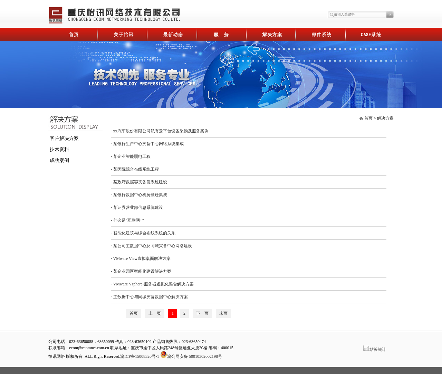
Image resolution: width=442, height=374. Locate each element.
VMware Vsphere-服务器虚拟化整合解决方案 (153, 284)
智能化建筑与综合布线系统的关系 (144, 233)
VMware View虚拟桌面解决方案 (142, 258)
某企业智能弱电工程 (132, 156)
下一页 (202, 313)
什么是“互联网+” (128, 220)
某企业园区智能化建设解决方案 (142, 271)
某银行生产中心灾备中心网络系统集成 (148, 143)
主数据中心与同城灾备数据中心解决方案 (150, 296)
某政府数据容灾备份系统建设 (140, 182)
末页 (223, 313)
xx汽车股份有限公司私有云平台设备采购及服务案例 (161, 131)
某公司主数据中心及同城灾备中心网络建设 (152, 245)
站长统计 (377, 349)
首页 (368, 118)
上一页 (154, 313)
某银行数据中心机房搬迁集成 (140, 194)
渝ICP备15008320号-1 (139, 356)
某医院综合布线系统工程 (136, 169)
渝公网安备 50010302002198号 (191, 356)
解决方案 (385, 118)
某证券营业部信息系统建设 (138, 207)
